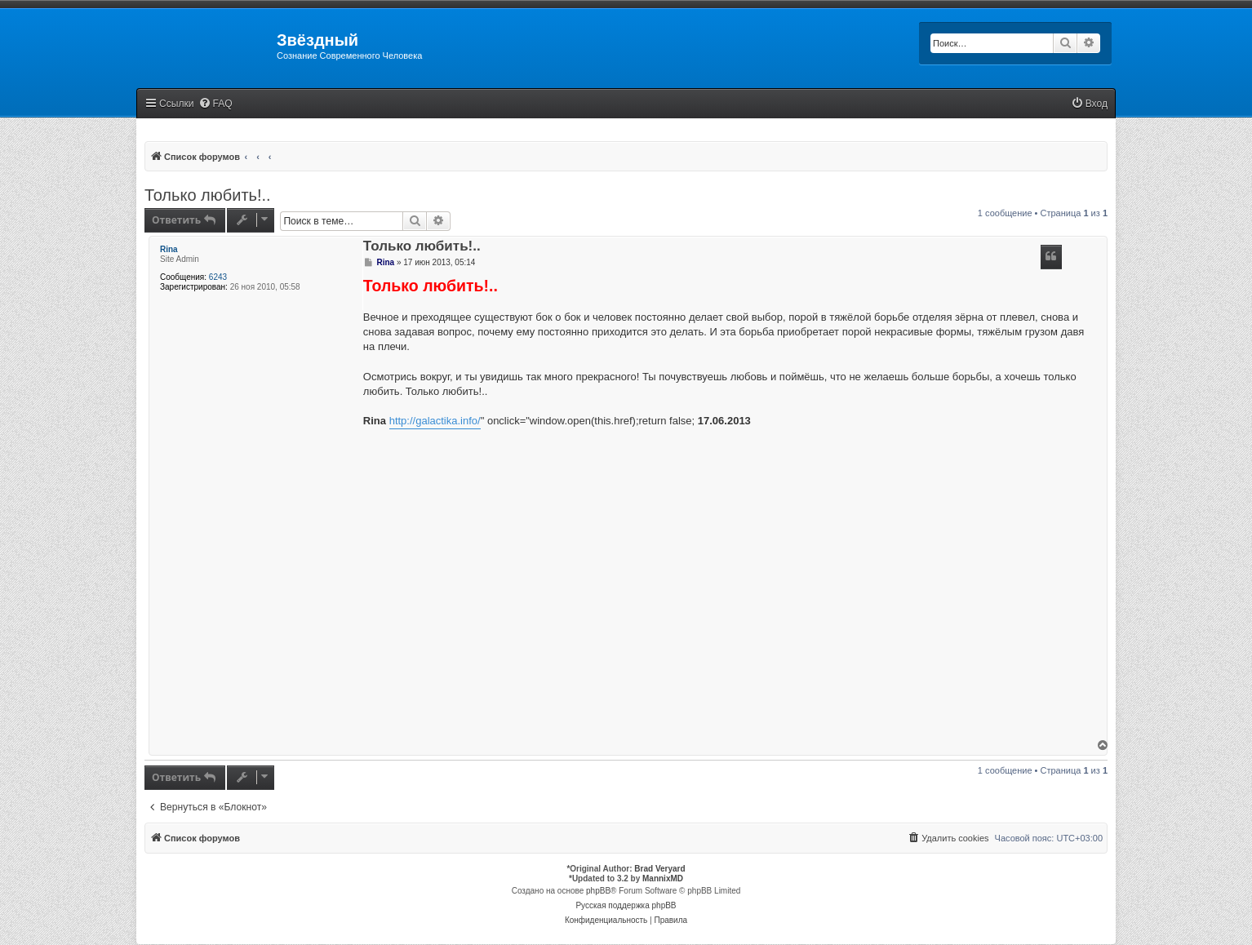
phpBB (598, 890)
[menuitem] (215, 104)
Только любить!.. (207, 195)
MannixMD (662, 878)
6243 (218, 277)
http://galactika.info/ (435, 421)
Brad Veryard (659, 868)
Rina (169, 249)
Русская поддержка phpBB (625, 905)
